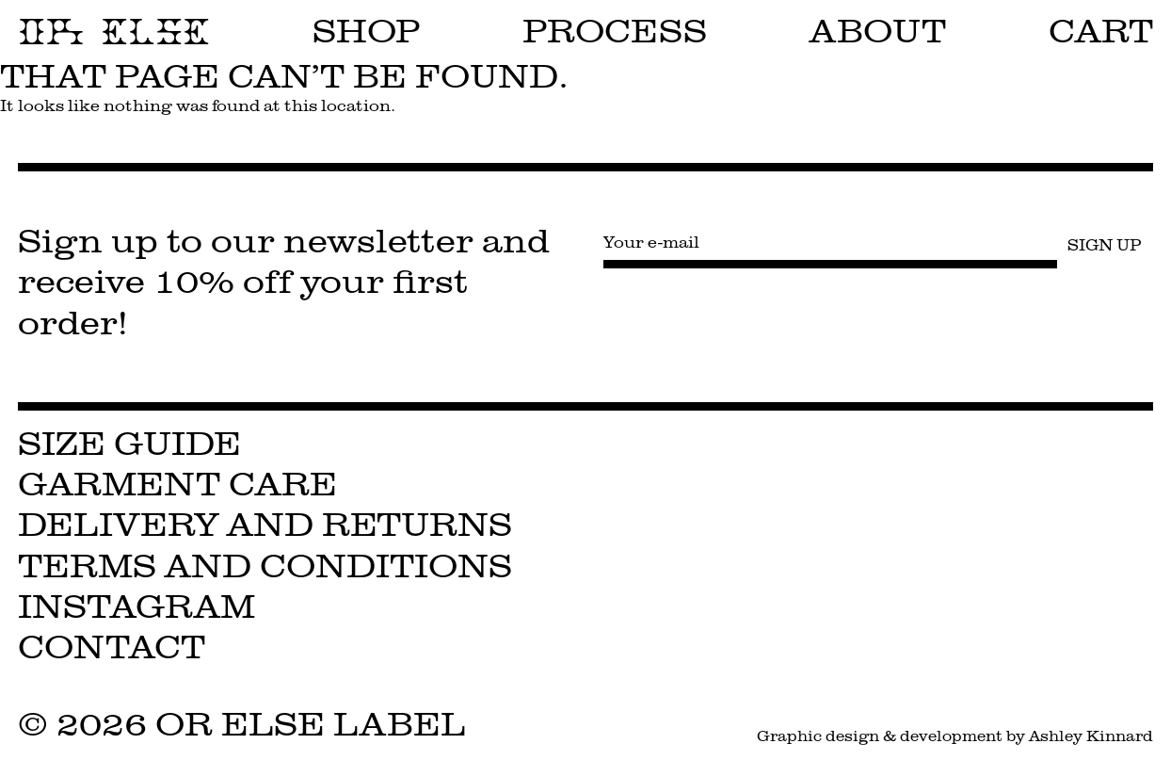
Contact (111, 647)
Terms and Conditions (265, 566)
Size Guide (129, 444)
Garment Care (177, 484)
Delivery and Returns (265, 525)
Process (614, 31)
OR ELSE (114, 32)
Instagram (136, 607)
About (878, 31)
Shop (367, 31)
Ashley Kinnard (1091, 736)
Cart (1101, 31)
